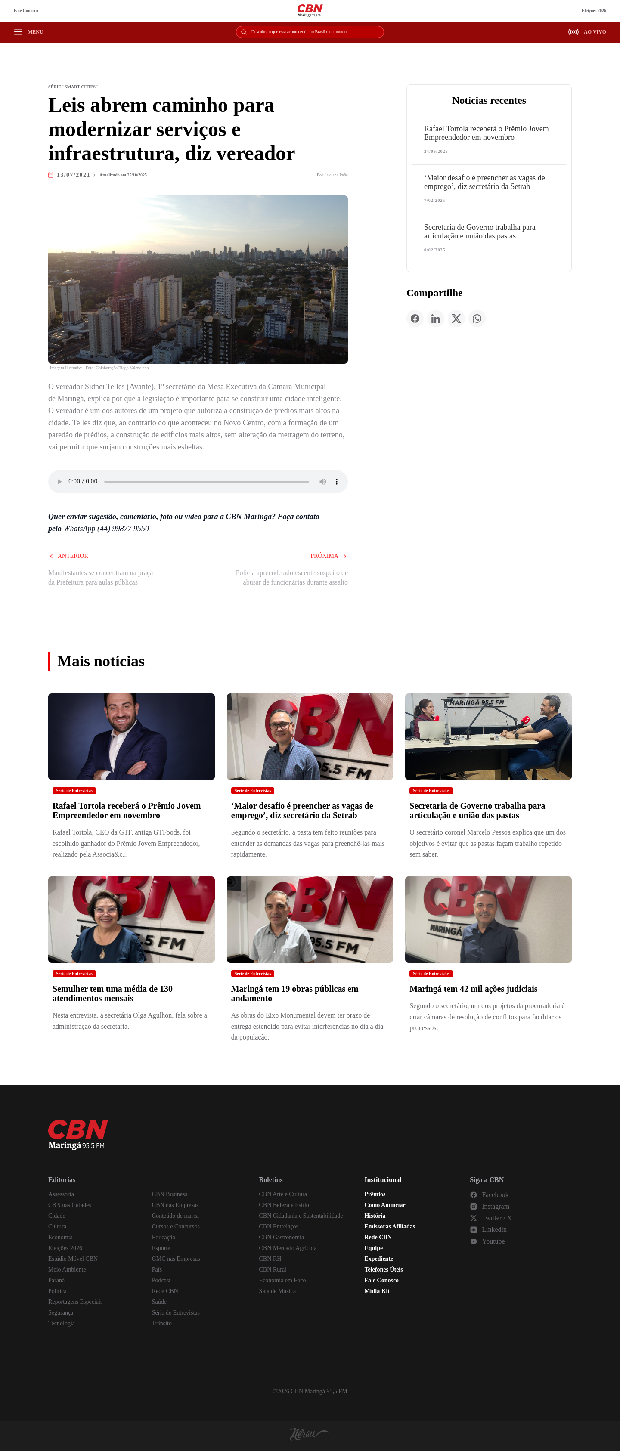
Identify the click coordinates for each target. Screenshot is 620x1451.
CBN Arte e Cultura (283, 1194)
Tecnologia (61, 1323)
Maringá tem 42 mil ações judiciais (473, 988)
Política (57, 1291)
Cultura (57, 1226)
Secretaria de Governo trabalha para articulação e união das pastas (480, 231)
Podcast (161, 1280)
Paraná (56, 1280)
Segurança (60, 1312)
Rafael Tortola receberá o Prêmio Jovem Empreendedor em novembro (486, 133)
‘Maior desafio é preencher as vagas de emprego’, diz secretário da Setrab (484, 182)
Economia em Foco (282, 1280)
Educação (163, 1237)
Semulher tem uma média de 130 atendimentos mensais (113, 993)
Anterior (68, 556)
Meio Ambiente (67, 1269)
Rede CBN (165, 1291)
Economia (60, 1237)
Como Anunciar (384, 1205)
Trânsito (162, 1323)
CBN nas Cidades (69, 1205)
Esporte (161, 1248)
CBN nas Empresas (175, 1205)
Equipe (373, 1248)
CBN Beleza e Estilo (284, 1205)
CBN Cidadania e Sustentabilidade (301, 1216)
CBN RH (270, 1259)
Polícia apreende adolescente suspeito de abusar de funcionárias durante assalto (292, 577)
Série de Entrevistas (74, 790)
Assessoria (61, 1194)
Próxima (329, 556)
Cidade (56, 1216)
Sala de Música (277, 1291)
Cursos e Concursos (176, 1226)
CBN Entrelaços (278, 1226)
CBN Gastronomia (281, 1237)
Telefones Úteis (383, 1269)
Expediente (378, 1259)
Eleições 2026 (594, 10)
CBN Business (169, 1194)
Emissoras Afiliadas (389, 1226)
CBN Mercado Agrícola (288, 1248)
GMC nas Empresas (176, 1259)
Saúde (159, 1302)
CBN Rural (272, 1269)
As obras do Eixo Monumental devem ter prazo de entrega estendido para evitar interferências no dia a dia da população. (307, 1026)
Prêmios (374, 1194)
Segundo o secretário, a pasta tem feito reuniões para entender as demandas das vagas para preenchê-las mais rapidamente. (308, 843)
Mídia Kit (377, 1291)
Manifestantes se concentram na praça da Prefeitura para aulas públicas (100, 577)
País (157, 1269)
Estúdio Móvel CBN (73, 1259)
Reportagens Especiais (75, 1302)
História (374, 1216)
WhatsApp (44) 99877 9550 (106, 528)
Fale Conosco (26, 10)
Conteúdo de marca (175, 1216)
